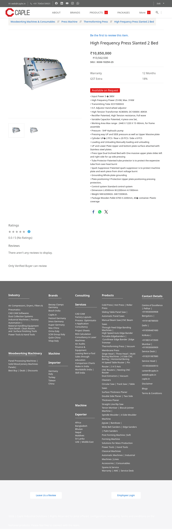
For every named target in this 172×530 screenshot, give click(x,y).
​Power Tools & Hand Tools (21, 335)
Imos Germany (56, 322)
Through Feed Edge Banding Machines (116, 330)
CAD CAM (80, 314)
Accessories (108, 464)
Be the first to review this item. (109, 36)
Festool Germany (58, 319)
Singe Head (108, 354)
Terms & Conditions (152, 394)
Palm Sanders (111, 431)
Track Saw (122, 385)
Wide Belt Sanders (111, 427)
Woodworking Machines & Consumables (33, 22)
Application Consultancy (82, 326)
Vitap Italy (54, 341)
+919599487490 (150, 331)
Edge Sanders (130, 427)
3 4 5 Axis (116, 367)
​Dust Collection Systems (20, 317)
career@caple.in (150, 371)
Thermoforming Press (96, 22)
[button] (46, 496)
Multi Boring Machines (118, 356)
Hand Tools (122, 448)
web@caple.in (149, 375)
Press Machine (69, 22)
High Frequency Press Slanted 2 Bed (134, 22)
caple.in (146, 379)
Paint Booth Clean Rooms (21, 329)
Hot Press (119, 306)
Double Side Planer (111, 397)
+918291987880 (150, 357)
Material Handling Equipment (23, 326)
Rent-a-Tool (89, 354)
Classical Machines (111, 452)
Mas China (54, 328)
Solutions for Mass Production (117, 444)
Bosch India (54, 311)
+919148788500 (150, 321)
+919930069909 (150, 348)
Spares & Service (110, 468)
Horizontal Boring (120, 360)
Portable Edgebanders (113, 337)
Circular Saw (108, 385)
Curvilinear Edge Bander (114, 340)
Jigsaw (105, 423)
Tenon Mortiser (110, 408)
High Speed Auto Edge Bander (117, 333)
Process (79, 321)
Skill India (80, 373)
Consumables (123, 464)
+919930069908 (150, 312)
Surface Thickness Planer (114, 393)
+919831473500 (150, 341)
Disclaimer (147, 384)
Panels (11, 368)
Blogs (145, 389)
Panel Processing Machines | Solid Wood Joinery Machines (23, 363)
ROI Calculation (83, 335)
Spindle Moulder (110, 415)
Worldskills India (83, 370)
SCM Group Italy (57, 335)
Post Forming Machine (113, 435)
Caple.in (53, 315)
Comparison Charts (85, 364)
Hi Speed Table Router (113, 363)
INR (158, 3)
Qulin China (54, 338)
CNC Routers (108, 371)
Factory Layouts (83, 318)
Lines (116, 460)
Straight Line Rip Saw (112, 405)
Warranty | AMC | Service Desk (118, 471)
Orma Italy (54, 332)
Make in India (82, 367)
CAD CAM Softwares (18, 314)
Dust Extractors (110, 377)
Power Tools (108, 448)
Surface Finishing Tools (25, 332)
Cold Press (107, 306)
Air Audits (80, 344)
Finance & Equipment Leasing (81, 351)
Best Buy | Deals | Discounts (23, 371)
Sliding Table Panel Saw (114, 312)
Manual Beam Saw (111, 321)
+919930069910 (150, 366)
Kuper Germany (57, 325)
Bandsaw (115, 423)
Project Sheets (82, 331)
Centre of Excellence (152, 306)
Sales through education (82, 359)
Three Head (122, 354)
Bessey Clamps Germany (56, 307)
